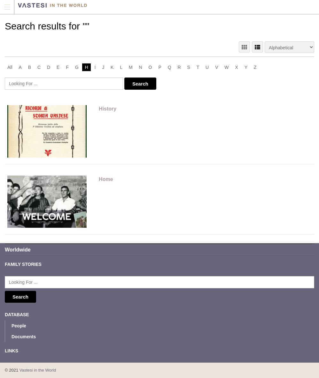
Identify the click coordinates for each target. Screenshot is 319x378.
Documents (24, 336)
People (19, 325)
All (9, 67)
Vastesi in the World (37, 370)
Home (106, 179)
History (107, 108)
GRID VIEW (244, 47)
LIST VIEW (257, 47)
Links (11, 350)
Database (17, 314)
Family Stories (23, 264)
